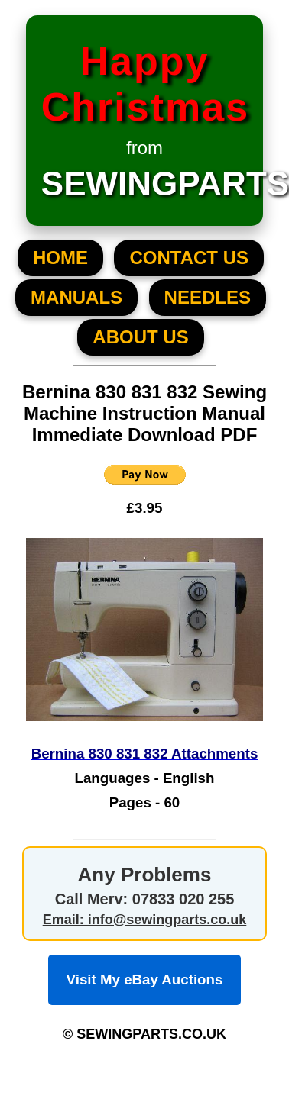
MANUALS (76, 297)
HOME (60, 257)
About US (140, 337)
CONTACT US (188, 257)
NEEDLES (207, 297)
